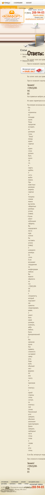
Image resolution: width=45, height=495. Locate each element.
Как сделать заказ (34, 482)
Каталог (29, 3)
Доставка (4, 484)
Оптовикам (4, 482)
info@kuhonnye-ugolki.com (34, 19)
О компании (18, 3)
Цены (31, 8)
